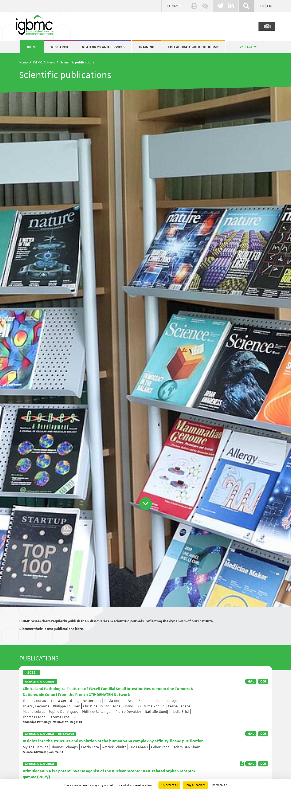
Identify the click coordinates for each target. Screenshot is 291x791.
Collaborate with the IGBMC (193, 47)
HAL (251, 681)
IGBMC (32, 47)
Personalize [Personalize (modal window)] (219, 785)
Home (23, 62)
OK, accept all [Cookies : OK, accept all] (169, 785)
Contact (174, 6)
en (269, 6)
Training (146, 47)
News (51, 62)
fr (262, 6)
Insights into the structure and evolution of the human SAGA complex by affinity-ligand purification (113, 741)
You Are (246, 47)
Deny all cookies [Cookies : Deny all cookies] (195, 785)
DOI (263, 681)
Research (59, 47)
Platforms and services (103, 47)
